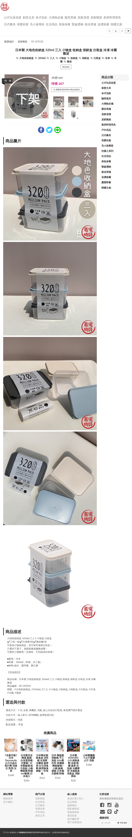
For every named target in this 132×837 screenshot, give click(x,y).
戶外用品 (106, 129)
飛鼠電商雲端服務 (60, 832)
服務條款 (72, 805)
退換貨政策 (73, 812)
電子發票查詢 (74, 822)
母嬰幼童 (23, 24)
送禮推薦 (103, 24)
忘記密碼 (72, 801)
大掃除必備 (56, 17)
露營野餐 (106, 182)
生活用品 (51, 24)
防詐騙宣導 (73, 818)
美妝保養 (64, 24)
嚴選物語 (9, 41)
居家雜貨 (96, 17)
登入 (81, 798)
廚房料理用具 (112, 17)
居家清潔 (83, 17)
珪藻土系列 (107, 150)
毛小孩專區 (37, 24)
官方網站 (8, 801)
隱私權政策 (73, 808)
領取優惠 (122, 823)
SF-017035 (37, 41)
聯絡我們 (8, 798)
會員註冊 (72, 798)
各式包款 (41, 17)
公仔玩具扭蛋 (12, 17)
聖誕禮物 (77, 24)
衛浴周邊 (90, 24)
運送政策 (72, 815)
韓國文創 (116, 24)
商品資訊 (66, 67)
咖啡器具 (106, 98)
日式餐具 (10, 24)
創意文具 (28, 17)
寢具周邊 (70, 17)
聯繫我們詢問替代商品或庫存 (67, 89)
